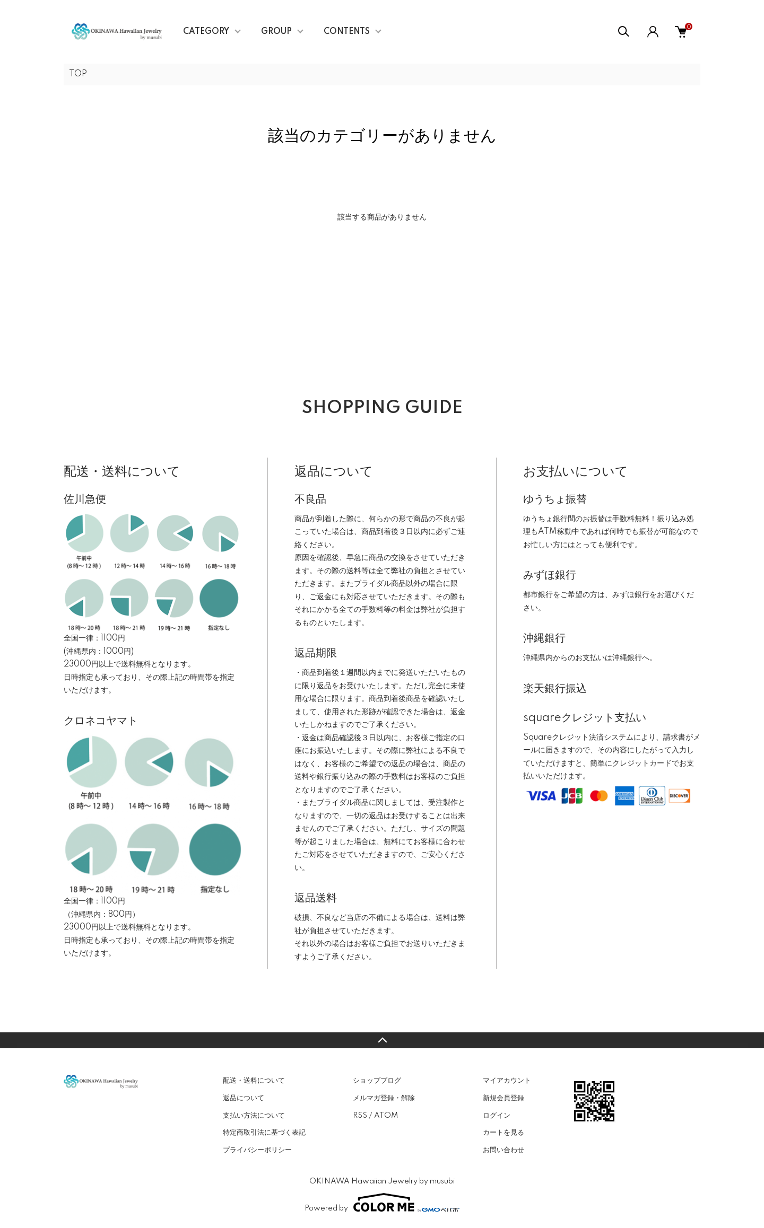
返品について (243, 1098)
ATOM (386, 1115)
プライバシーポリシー (257, 1150)
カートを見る (503, 1132)
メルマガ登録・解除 (384, 1098)
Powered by (382, 1202)
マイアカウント (507, 1080)
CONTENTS (347, 32)
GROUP (276, 32)
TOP (78, 74)
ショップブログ (377, 1080)
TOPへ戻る (382, 1040)
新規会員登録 (503, 1098)
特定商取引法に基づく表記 (264, 1132)
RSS (360, 1115)
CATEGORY (206, 32)
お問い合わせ (503, 1150)
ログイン (496, 1115)
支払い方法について (254, 1115)
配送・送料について (254, 1080)
